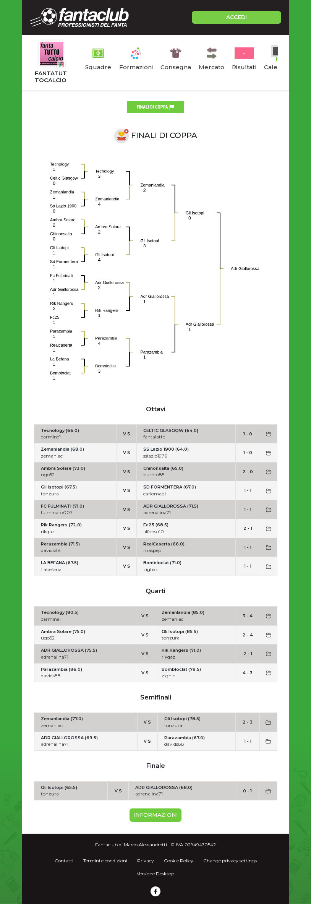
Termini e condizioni (105, 860)
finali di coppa (156, 107)
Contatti (64, 860)
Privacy (145, 860)
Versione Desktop (155, 873)
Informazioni (155, 814)
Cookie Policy (178, 860)
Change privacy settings (230, 860)
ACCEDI (236, 17)
